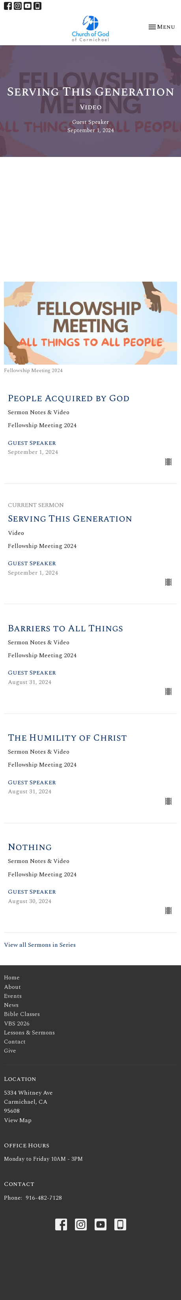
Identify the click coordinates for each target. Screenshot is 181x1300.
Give (10, 1050)
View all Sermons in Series (40, 945)
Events (13, 996)
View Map (18, 1120)
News (11, 1005)
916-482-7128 (44, 1197)
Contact (15, 1041)
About (12, 987)
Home (12, 977)
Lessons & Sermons (29, 1032)
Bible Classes (22, 1014)
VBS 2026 (17, 1023)
